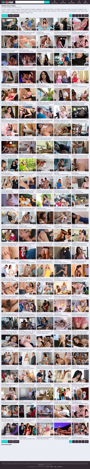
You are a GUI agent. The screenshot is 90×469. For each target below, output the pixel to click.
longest (16, 15)
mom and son (75, 9)
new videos (63, 2)
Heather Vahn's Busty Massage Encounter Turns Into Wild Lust (45, 419)
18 (20, 192)
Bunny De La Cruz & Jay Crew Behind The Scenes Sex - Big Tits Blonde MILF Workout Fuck (45, 402)
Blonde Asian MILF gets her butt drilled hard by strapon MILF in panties (27, 120)
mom (13, 9)
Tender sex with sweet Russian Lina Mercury (27, 67)
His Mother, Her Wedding (24, 367)
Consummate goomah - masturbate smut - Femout (27, 349)
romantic (35, 11)
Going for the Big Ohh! (24, 50)
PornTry (16, 136)
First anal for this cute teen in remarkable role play (62, 32)
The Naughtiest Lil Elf (23, 261)
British (28, 51)
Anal (43, 51)
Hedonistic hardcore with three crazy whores (45, 331)
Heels (50, 209)
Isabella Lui (3, 349)
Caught (81, 157)
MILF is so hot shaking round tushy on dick (27, 138)
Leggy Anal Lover (58, 314)
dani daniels (24, 11)
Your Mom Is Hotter (5, 85)
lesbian (4, 11)
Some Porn (51, 31)
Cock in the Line (22, 296)
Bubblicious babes (5, 261)
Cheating (65, 209)
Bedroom (39, 33)
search (46, 2)
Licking (11, 403)
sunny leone (51, 9)
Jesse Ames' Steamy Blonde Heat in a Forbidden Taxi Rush (9, 32)
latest (10, 15)
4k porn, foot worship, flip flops (60, 85)
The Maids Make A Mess (42, 226)
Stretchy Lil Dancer (23, 226)
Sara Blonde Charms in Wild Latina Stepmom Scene (80, 208)
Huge (69, 227)
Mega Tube (34, 66)
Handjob (86, 139)
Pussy (15, 403)
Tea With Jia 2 (75, 85)
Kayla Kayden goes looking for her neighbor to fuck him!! (45, 279)
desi (86, 9)
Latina (28, 139)
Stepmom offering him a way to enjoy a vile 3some (62, 296)
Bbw (56, 385)
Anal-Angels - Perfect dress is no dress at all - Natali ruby (62, 120)
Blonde (12, 33)
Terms (47, 466)
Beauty (6, 385)
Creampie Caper (40, 32)
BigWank (16, 383)
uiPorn (87, 154)
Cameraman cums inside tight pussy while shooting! (9, 226)
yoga (69, 9)
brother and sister (15, 12)
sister (22, 9)
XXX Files (87, 48)
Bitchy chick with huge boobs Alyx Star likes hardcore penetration (9, 120)
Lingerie (15, 227)
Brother (85, 333)
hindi (63, 11)
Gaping (85, 86)
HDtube (16, 48)
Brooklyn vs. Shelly (41, 155)
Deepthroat (14, 297)
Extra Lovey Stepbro (5, 173)
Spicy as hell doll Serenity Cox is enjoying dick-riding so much (62, 67)
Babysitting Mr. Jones (76, 296)
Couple (12, 69)
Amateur (4, 33)
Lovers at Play (57, 261)
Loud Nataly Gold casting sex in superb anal (45, 243)
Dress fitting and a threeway (7, 279)
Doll (64, 403)
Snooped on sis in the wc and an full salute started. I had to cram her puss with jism (80, 155)
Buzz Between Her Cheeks (7, 208)
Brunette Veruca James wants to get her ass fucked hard (80, 314)
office (45, 11)
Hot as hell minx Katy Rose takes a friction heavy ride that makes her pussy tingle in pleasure (62, 331)
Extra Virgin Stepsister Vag (7, 103)
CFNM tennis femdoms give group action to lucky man (45, 191)
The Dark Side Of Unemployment (44, 384)
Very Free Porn (68, 101)
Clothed (50, 174)
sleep (49, 11)
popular (4, 15)
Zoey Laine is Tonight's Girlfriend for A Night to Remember (62, 243)
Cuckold (16, 421)
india (87, 11)
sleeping (18, 9)
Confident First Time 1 (41, 208)
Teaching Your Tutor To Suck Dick (61, 402)
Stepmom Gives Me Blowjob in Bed (26, 208)
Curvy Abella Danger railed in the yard (45, 103)
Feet (67, 280)
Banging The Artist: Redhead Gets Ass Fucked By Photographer (27, 155)
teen (59, 11)
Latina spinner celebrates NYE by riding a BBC (80, 349)
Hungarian (25, 403)
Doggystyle (61, 33)
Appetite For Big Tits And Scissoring (44, 367)
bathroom (22, 12)
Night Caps (56, 173)
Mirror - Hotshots (5, 67)
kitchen (7, 12)
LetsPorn (69, 31)
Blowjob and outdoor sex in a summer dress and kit (27, 173)
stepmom (33, 9)
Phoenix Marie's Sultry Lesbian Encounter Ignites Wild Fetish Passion (62, 437)
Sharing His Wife (22, 437)
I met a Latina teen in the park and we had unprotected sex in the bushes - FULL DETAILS (80, 67)
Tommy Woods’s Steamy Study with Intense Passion (27, 32)
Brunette (65, 51)
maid (83, 11)
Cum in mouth (31, 209)
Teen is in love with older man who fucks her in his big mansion (45, 50)
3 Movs (87, 242)
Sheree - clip (74, 226)
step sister (64, 9)
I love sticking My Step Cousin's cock (45, 173)
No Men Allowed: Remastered (78, 103)
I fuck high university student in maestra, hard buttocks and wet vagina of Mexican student (62, 349)
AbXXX (52, 259)
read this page (40, 464)
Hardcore (63, 121)
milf (70, 11)
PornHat (51, 66)
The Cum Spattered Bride (7, 191)
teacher (40, 11)
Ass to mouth (50, 51)
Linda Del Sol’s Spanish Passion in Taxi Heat (80, 120)
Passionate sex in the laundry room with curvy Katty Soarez (9, 331)
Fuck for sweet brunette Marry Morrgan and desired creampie (9, 155)
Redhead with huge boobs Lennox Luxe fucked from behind (62, 384)
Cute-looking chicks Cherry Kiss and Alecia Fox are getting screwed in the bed (80, 32)
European (85, 174)
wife (32, 12)
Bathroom (4, 262)
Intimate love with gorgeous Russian (62, 103)
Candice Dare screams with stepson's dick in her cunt (45, 437)
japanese (39, 9)
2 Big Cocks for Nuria (76, 191)
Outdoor (85, 227)
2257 (55, 466)
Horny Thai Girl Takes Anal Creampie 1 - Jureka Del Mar (27, 243)
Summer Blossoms (58, 226)
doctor (30, 11)
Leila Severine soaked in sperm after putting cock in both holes (9, 296)
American (9, 51)
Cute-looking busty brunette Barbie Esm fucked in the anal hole (80, 279)
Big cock (60, 69)
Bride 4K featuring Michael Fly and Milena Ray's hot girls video (45, 296)
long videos (71, 2)
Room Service (57, 279)
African (74, 350)
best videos (54, 2)
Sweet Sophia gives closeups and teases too (62, 208)
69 (55, 104)
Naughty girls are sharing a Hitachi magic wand (27, 191)
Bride (43, 297)
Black (13, 86)
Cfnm (51, 192)
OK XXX (87, 31)
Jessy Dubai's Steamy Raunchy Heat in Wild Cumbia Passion (9, 314)
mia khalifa (57, 9)
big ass (18, 11)
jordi (79, 11)
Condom (68, 333)
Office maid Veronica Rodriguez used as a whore (27, 85)
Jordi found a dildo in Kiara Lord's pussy (27, 402)
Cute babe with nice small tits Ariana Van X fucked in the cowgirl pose (45, 120)
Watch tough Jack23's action (7, 419)
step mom (27, 9)
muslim (27, 12)
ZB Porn (34, 136)
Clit (83, 315)
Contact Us (59, 466)
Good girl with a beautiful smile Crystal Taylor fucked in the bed (80, 138)
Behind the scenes (44, 245)
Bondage (65, 86)
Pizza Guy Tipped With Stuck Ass (79, 261)
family (8, 11)
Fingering (81, 86)
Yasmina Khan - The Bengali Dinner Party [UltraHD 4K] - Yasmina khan (27, 419)
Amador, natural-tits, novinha (25, 279)
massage (14, 11)
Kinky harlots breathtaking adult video (9, 243)
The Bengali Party (58, 50)
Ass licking (60, 139)
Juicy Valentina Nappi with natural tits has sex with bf (62, 367)
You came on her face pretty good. (61, 155)
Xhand (17, 31)
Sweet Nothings (75, 173)
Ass (20, 51)
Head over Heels (22, 103)
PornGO (34, 48)
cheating (45, 9)
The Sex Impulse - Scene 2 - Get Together (27, 331)
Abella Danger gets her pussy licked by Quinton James (9, 402)
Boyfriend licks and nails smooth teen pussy (80, 384)
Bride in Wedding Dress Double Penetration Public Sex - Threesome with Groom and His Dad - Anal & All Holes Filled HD (9, 384)
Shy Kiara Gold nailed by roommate (27, 384)
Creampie (86, 157)
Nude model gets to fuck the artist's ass (62, 191)
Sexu (35, 171)
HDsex (69, 83)
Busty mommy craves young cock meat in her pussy (9, 50)
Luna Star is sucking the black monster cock (45, 314)
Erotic (81, 174)
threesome (54, 11)
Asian (58, 104)
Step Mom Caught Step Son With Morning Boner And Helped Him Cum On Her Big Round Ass (45, 261)
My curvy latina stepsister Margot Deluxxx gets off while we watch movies (45, 138)
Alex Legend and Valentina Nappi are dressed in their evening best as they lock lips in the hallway (45, 67)
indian (9, 9)
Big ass (43, 33)
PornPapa (87, 66)
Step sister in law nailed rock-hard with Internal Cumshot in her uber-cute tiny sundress (80, 331)
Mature (32, 139)
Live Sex (79, 2)
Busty (85, 51)
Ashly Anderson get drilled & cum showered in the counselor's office (9, 367)
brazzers (81, 9)
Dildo (28, 104)
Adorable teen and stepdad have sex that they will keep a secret (9, 437)
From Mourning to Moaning (78, 50)
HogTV (17, 66)
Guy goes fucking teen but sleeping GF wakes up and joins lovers (45, 349)
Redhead (30, 403)
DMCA (51, 466)
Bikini (78, 121)
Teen (67, 121)
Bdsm (61, 86)
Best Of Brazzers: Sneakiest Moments (62, 419)
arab (3, 12)
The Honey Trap (75, 367)
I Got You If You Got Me (77, 437)
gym (66, 11)
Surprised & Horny (5, 138)
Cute (27, 350)
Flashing (47, 104)
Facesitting (31, 192)
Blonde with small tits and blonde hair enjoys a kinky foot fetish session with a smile (62, 138)
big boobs (74, 11)
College (31, 51)
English (85, 2)
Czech (74, 174)
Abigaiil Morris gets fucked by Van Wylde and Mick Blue (80, 243)
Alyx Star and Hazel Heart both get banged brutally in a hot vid (27, 314)
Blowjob (16, 33)
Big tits (8, 33)
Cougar (25, 209)
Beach (63, 157)
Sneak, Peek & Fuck (41, 85)
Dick (32, 69)
